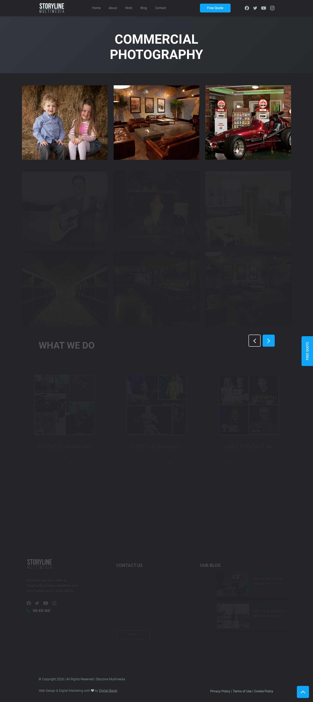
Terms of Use (242, 691)
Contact (160, 8)
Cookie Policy (263, 691)
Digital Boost (108, 691)
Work (128, 8)
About (113, 8)
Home (96, 8)
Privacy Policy (220, 691)
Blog (143, 8)
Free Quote (215, 8)
